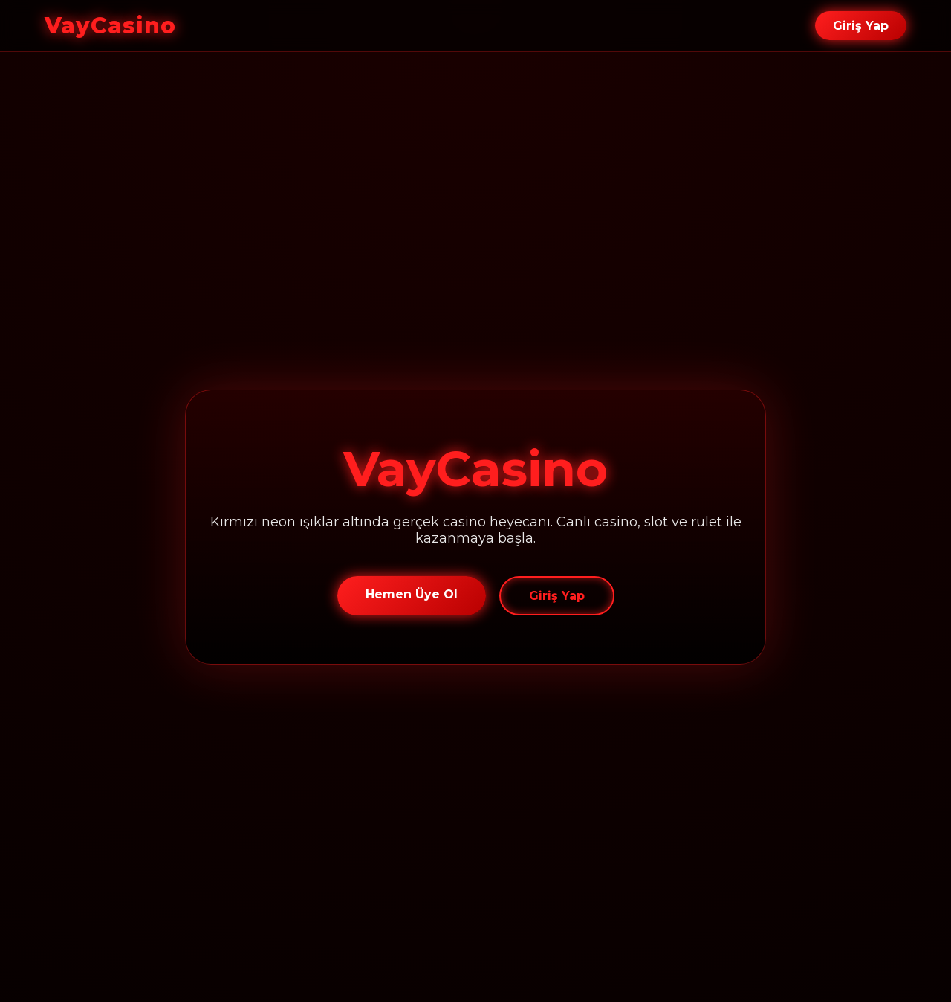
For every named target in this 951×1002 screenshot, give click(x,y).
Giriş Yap (861, 26)
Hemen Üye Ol (412, 594)
